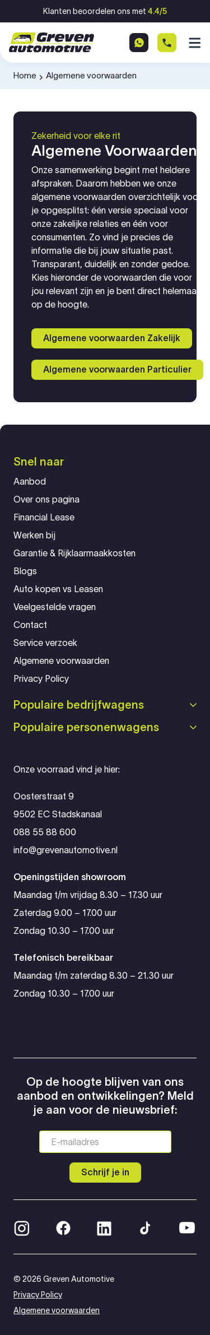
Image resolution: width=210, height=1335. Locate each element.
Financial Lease (43, 517)
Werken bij (34, 535)
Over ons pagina (46, 499)
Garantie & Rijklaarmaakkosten (74, 553)
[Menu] (193, 42)
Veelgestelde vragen (54, 607)
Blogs (25, 571)
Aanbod (29, 481)
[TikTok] (144, 1226)
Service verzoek (45, 643)
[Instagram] (21, 1226)
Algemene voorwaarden (61, 661)
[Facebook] (63, 1226)
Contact (30, 625)
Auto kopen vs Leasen (58, 589)
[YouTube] (187, 1227)
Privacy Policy (41, 678)
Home (24, 75)
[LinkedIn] (104, 1227)
